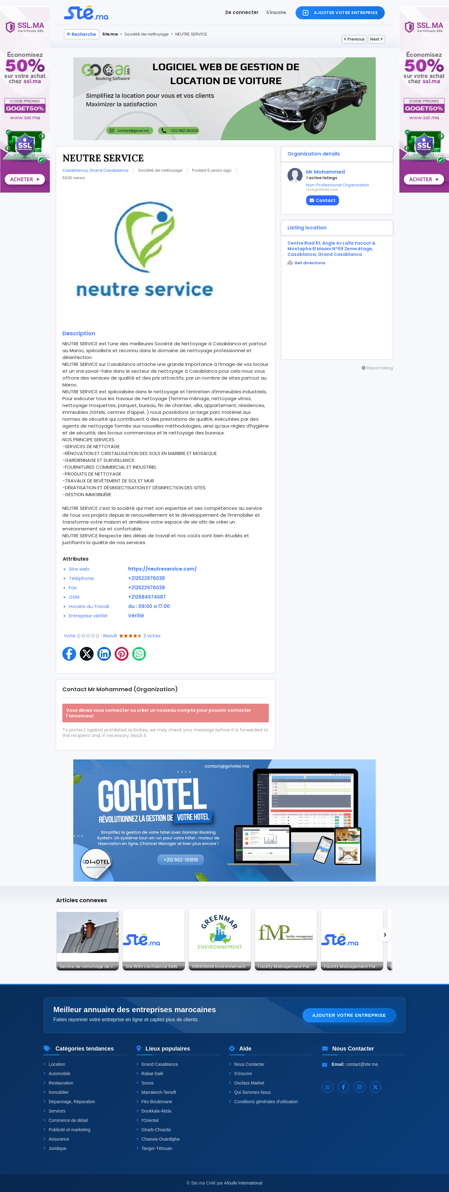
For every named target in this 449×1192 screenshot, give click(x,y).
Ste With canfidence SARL (152, 966)
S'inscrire (276, 12)
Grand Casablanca (157, 1064)
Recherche (81, 34)
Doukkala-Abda (154, 1110)
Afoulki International (243, 1182)
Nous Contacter (246, 1064)
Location (54, 1064)
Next (376, 39)
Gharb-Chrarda (154, 1129)
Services (54, 1110)
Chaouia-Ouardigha (158, 1139)
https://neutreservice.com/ (162, 569)
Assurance (56, 1139)
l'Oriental (148, 1120)
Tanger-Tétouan (154, 1148)
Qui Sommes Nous (250, 1092)
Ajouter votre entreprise (349, 1015)
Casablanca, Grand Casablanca (95, 170)
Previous (354, 39)
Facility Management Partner (287, 966)
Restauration (58, 1082)
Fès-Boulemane (154, 1101)
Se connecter (241, 12)
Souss (145, 1082)
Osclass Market (246, 1082)
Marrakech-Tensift (156, 1092)
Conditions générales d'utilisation (263, 1101)
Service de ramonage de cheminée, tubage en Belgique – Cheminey (89, 966)
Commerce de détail (66, 1120)
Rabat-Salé (150, 1073)
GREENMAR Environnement (219, 966)
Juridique (55, 1148)
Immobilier (56, 1092)
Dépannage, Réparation (69, 1101)
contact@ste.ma (362, 1064)
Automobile (57, 1073)
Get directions (306, 263)
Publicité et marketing (67, 1129)
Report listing (377, 368)
